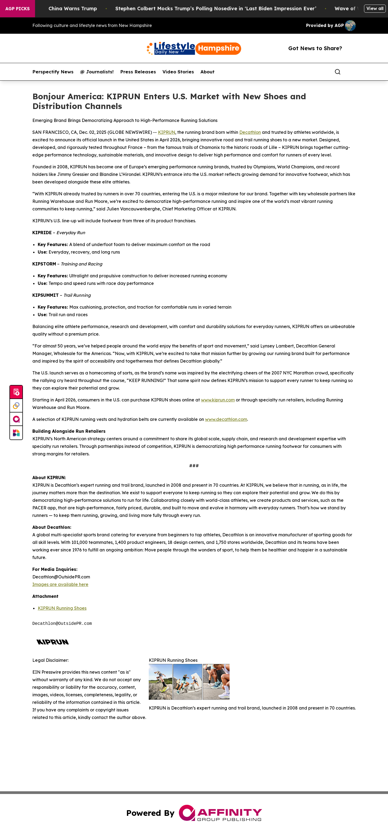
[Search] (337, 72)
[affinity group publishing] (16, 419)
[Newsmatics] (16, 432)
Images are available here (60, 584)
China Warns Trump (81, 8)
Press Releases (138, 71)
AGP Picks (17, 8)
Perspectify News (53, 71)
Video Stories (178, 71)
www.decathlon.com (226, 419)
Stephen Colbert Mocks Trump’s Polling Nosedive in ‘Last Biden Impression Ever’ (224, 8)
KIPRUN (166, 132)
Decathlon (250, 132)
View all (374, 8)
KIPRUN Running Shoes (62, 608)
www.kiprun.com (218, 400)
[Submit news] (16, 392)
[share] (352, 72)
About (207, 71)
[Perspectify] (16, 405)
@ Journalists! (97, 71)
